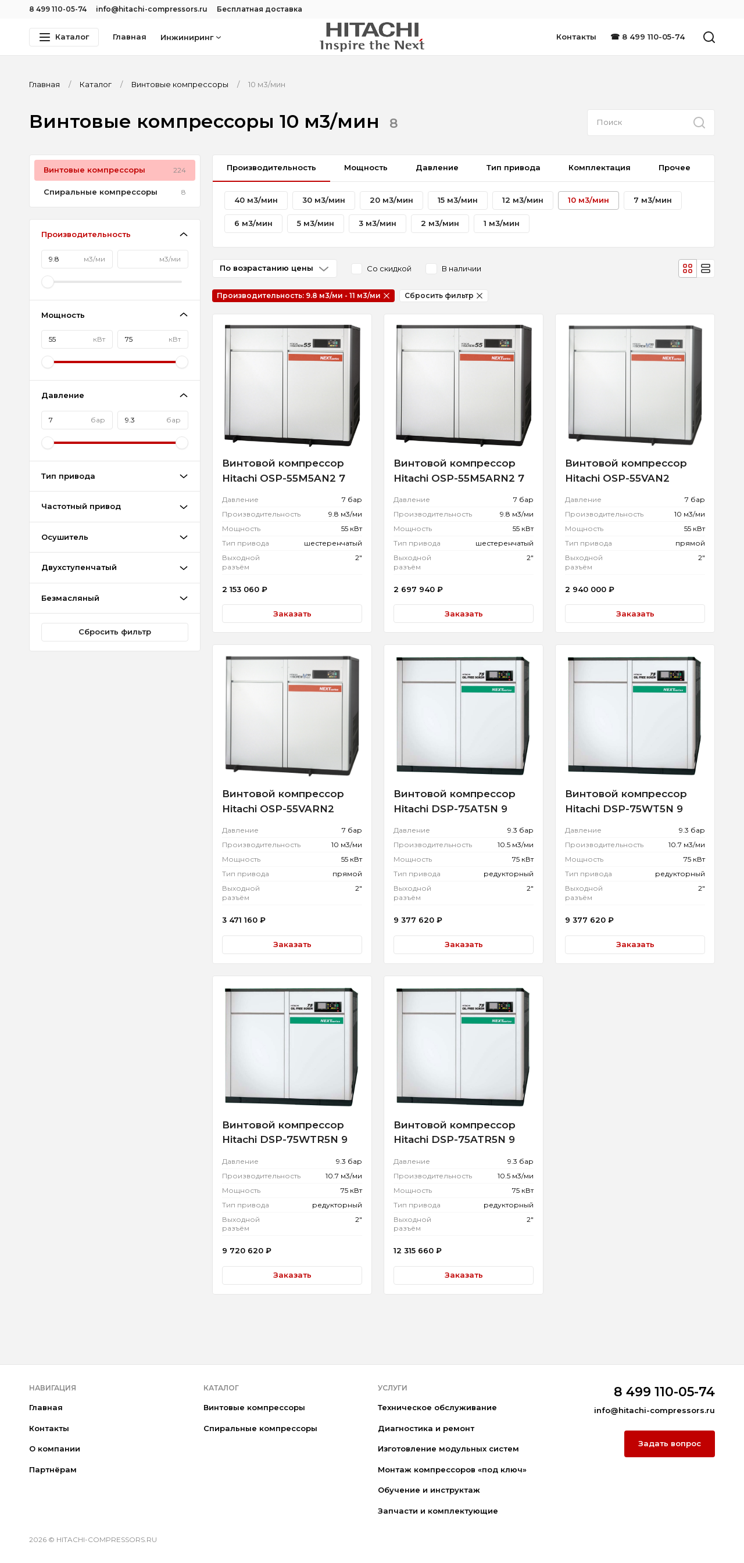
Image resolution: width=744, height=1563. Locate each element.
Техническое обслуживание (437, 1407)
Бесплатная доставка (259, 9)
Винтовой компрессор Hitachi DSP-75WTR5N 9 (285, 1132)
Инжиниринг (190, 37)
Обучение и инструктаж (429, 1489)
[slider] (47, 281)
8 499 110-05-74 (58, 9)
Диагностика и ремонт (426, 1428)
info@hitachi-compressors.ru (152, 9)
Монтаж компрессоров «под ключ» (452, 1469)
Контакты (576, 36)
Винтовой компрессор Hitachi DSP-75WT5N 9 (626, 801)
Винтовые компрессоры (254, 1407)
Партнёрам (53, 1469)
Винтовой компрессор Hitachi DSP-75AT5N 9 (455, 801)
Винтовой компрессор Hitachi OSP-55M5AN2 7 (283, 470)
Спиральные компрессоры (260, 1428)
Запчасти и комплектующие (438, 1510)
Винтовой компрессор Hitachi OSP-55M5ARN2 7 (459, 470)
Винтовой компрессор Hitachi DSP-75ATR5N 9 (455, 1132)
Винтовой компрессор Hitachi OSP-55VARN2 (283, 801)
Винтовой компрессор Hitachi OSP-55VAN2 (626, 470)
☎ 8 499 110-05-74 (647, 36)
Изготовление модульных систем (448, 1448)
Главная (129, 36)
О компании (54, 1448)
